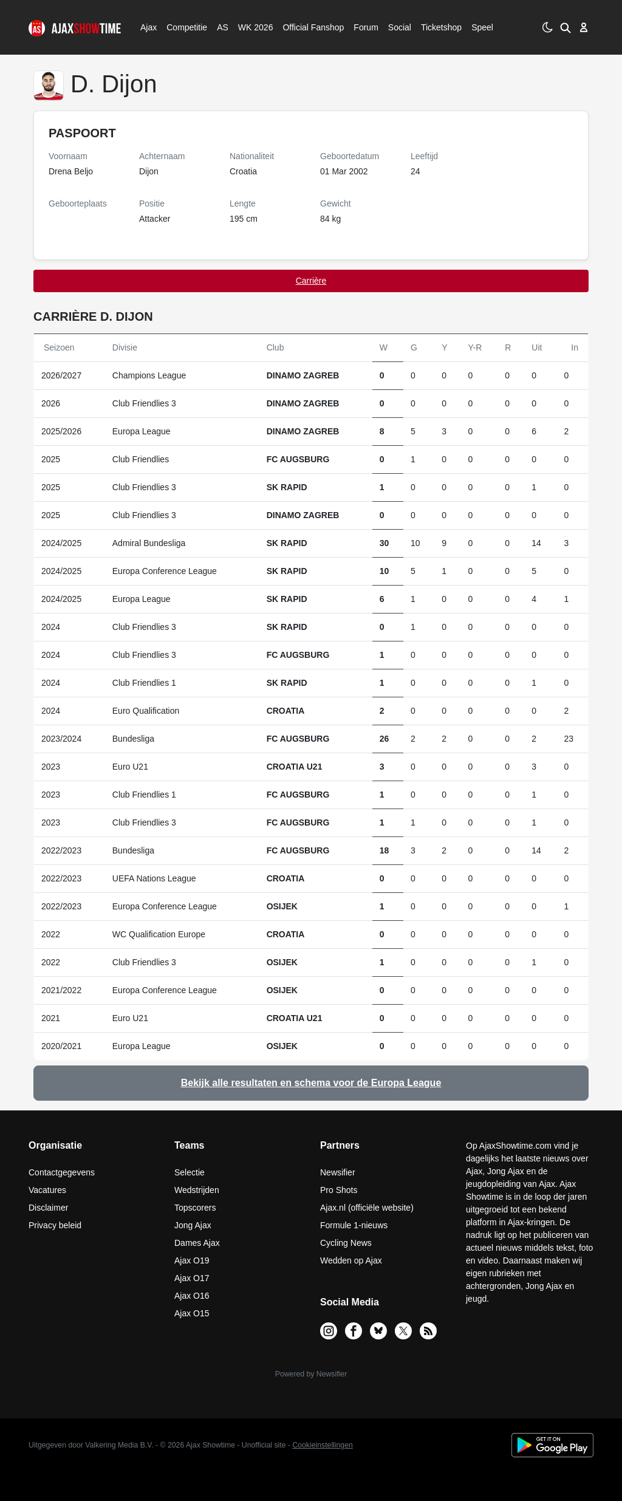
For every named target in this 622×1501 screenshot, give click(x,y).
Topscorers (195, 1207)
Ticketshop (441, 27)
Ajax (147, 27)
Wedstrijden (196, 1190)
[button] (564, 27)
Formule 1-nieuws (354, 1225)
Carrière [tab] (311, 280)
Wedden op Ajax (351, 1260)
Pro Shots (338, 1190)
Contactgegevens (62, 1172)
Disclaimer (48, 1207)
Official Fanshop (306, 27)
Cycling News (346, 1243)
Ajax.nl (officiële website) (367, 1207)
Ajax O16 (192, 1296)
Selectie (189, 1172)
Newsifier (337, 1172)
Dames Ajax (197, 1243)
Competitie (182, 27)
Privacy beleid (55, 1225)
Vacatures (47, 1190)
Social (398, 27)
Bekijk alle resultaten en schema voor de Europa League (311, 1083)
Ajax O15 (192, 1313)
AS (222, 27)
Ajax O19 (192, 1260)
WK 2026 (252, 27)
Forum (366, 27)
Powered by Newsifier (311, 1374)
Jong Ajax (192, 1225)
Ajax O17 (192, 1278)
